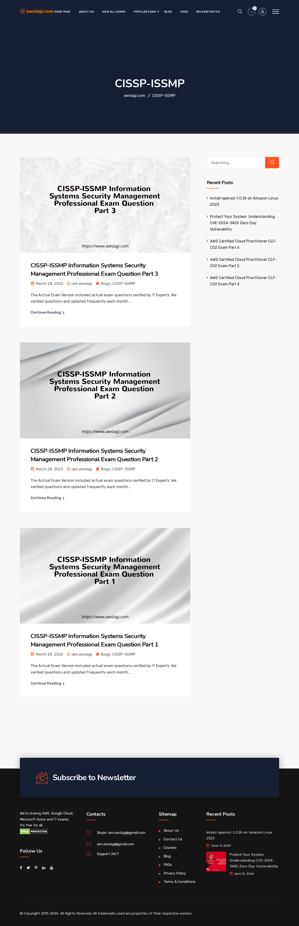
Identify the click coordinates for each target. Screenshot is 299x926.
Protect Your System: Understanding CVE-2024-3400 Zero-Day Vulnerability (242, 222)
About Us (86, 11)
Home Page (62, 11)
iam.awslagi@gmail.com (115, 844)
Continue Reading (46, 312)
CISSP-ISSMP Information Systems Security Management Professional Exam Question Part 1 (94, 640)
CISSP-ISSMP (123, 283)
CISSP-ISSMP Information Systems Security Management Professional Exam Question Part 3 (94, 269)
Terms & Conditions (180, 882)
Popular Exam (145, 11)
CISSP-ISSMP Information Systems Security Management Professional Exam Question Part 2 (94, 455)
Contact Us (173, 839)
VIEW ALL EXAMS (113, 11)
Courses (170, 848)
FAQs (184, 11)
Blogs (105, 283)
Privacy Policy (175, 873)
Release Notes (208, 11)
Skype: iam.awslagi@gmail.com (121, 833)
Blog (168, 11)
